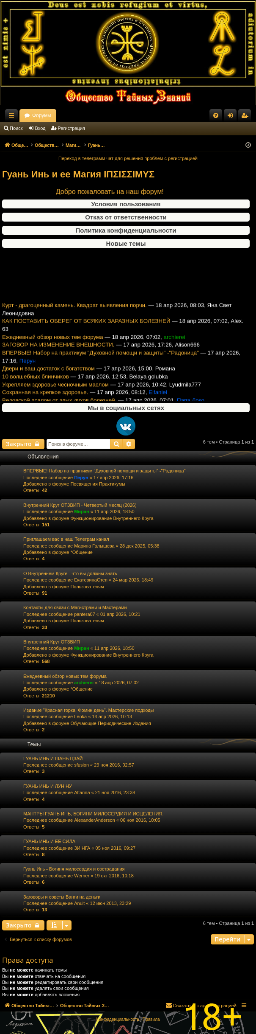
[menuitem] (215, 115)
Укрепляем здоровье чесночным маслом (55, 392)
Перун (81, 477)
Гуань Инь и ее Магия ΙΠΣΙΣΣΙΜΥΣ (78, 174)
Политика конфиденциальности (125, 230)
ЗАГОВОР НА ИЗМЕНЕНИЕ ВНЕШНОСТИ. (58, 352)
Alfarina (82, 792)
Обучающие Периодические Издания (110, 723)
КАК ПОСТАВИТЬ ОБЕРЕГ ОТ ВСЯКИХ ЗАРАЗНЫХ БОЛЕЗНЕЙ (86, 329)
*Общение (81, 552)
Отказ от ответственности (125, 217)
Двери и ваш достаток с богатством (48, 376)
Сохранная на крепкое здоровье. (45, 399)
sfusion (81, 764)
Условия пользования (126, 204)
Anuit (79, 903)
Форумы (115, 115)
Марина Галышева (94, 545)
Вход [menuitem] (232, 117)
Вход (40, 128)
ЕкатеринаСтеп (90, 579)
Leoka (80, 716)
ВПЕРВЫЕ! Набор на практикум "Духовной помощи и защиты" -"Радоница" (100, 360)
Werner (81, 875)
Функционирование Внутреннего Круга (111, 518)
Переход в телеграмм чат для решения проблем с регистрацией (128, 158)
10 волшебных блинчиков (35, 384)
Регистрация (71, 128)
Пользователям (87, 586)
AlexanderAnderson (94, 820)
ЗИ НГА (82, 848)
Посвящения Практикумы (97, 483)
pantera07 (84, 614)
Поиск (16, 128)
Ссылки (13, 117)
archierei (84, 682)
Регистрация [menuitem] (246, 117)
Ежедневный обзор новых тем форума (52, 344)
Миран (81, 511)
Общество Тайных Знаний (55, 115)
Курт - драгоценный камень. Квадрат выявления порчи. (74, 312)
